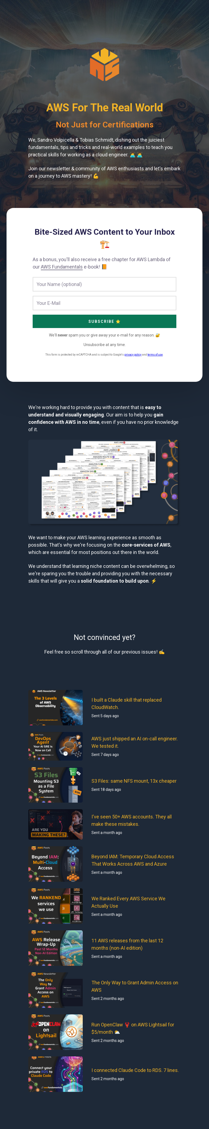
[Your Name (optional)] (104, 284)
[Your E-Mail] (104, 303)
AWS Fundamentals (62, 267)
